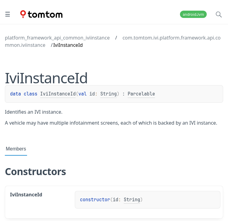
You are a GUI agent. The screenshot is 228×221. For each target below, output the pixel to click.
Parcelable (141, 94)
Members (16, 148)
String (108, 94)
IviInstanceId (58, 94)
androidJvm (193, 14)
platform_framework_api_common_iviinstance (57, 37)
